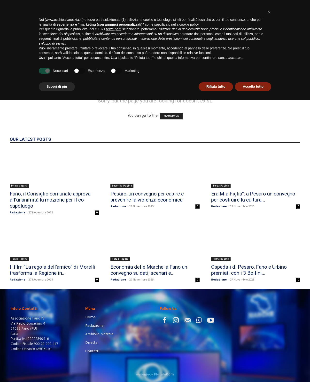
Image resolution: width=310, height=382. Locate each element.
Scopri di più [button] (56, 369)
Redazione (17, 212)
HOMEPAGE (171, 116)
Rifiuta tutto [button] (215, 369)
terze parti (113, 311)
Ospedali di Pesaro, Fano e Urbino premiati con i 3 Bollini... (249, 270)
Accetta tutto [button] (253, 369)
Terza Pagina (221, 185)
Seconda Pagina (122, 185)
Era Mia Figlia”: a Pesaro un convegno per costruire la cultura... (253, 197)
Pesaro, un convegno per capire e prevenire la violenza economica (147, 197)
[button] (292, 68)
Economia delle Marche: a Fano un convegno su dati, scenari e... (148, 270)
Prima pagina (19, 185)
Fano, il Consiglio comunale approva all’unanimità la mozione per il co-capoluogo (50, 200)
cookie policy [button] (188, 307)
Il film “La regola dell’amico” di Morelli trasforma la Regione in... (52, 270)
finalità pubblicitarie (67, 321)
